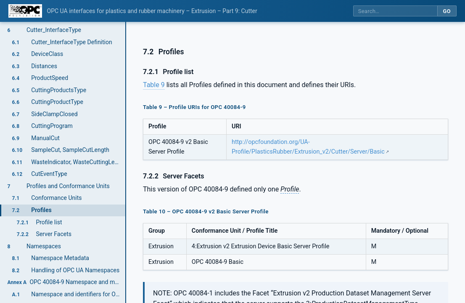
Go (447, 11)
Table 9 (154, 85)
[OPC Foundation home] (25, 11)
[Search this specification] (395, 11)
